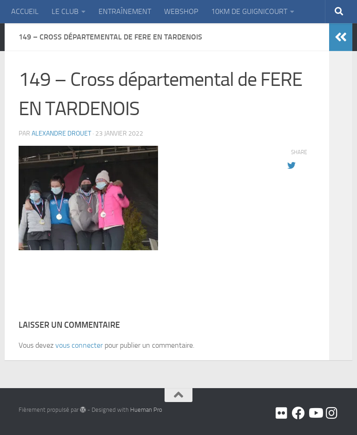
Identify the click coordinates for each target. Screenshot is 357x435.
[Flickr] (281, 413)
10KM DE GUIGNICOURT (249, 11)
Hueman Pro (146, 409)
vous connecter (79, 345)
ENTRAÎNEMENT (125, 11)
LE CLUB (65, 11)
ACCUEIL (25, 11)
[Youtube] (315, 413)
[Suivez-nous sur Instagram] (331, 413)
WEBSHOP (181, 11)
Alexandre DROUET (61, 133)
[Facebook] (298, 413)
